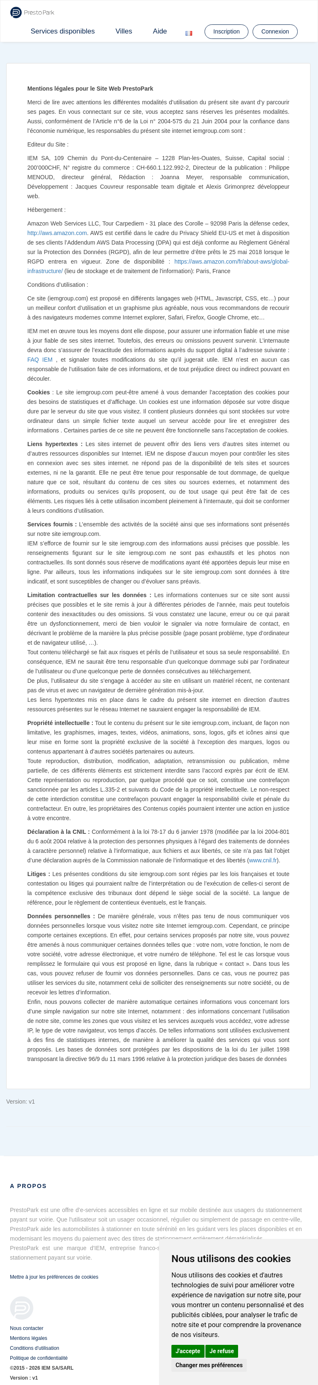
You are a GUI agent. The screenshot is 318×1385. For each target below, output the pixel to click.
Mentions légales (28, 1338)
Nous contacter (26, 1328)
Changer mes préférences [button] (209, 1365)
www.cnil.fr (263, 860)
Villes (124, 31)
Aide (160, 31)
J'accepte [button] (188, 1351)
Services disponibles (63, 31)
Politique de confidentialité (38, 1358)
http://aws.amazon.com (57, 233)
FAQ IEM (40, 359)
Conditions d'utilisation (34, 1348)
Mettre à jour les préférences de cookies (54, 1277)
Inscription (226, 31)
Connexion (275, 31)
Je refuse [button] (222, 1351)
